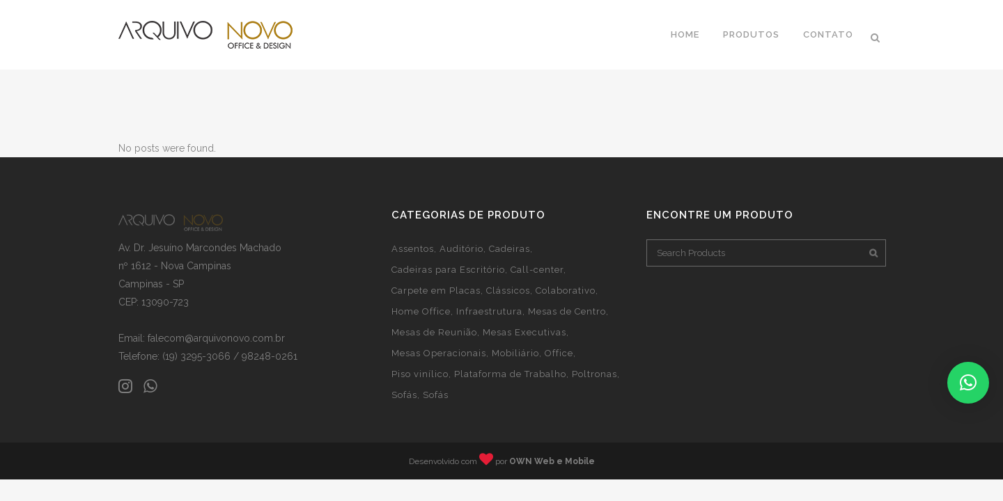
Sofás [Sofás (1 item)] (404, 395)
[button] (968, 383)
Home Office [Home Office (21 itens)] (421, 311)
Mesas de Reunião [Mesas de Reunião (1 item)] (434, 332)
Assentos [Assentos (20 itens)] (412, 249)
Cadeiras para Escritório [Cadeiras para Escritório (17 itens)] (448, 269)
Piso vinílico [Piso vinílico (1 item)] (420, 374)
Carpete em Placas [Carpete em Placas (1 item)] (436, 290)
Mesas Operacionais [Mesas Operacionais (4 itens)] (438, 353)
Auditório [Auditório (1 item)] (461, 249)
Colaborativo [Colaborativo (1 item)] (566, 290)
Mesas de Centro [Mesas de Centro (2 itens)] (567, 311)
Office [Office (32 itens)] (559, 353)
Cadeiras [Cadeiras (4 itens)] (509, 249)
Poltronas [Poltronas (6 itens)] (594, 374)
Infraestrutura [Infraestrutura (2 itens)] (489, 311)
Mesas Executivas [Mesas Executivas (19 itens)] (524, 332)
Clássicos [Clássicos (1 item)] (508, 290)
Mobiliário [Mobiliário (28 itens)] (515, 353)
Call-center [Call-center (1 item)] (537, 269)
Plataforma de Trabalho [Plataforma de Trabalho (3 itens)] (510, 374)
